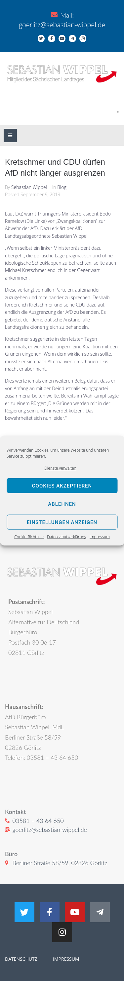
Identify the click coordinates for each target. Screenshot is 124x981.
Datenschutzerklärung (66, 537)
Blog (61, 187)
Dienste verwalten (60, 468)
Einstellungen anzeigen (62, 522)
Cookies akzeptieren (62, 486)
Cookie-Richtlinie (29, 537)
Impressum (100, 537)
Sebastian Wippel (29, 187)
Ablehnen (62, 504)
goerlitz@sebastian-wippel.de (62, 24)
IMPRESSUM (65, 959)
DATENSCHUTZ (21, 959)
